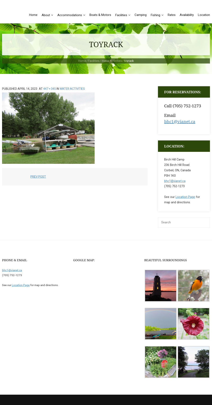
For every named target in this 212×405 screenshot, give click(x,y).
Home (82, 60)
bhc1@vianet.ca (179, 121)
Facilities (93, 60)
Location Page (185, 197)
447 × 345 (49, 88)
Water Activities (111, 60)
